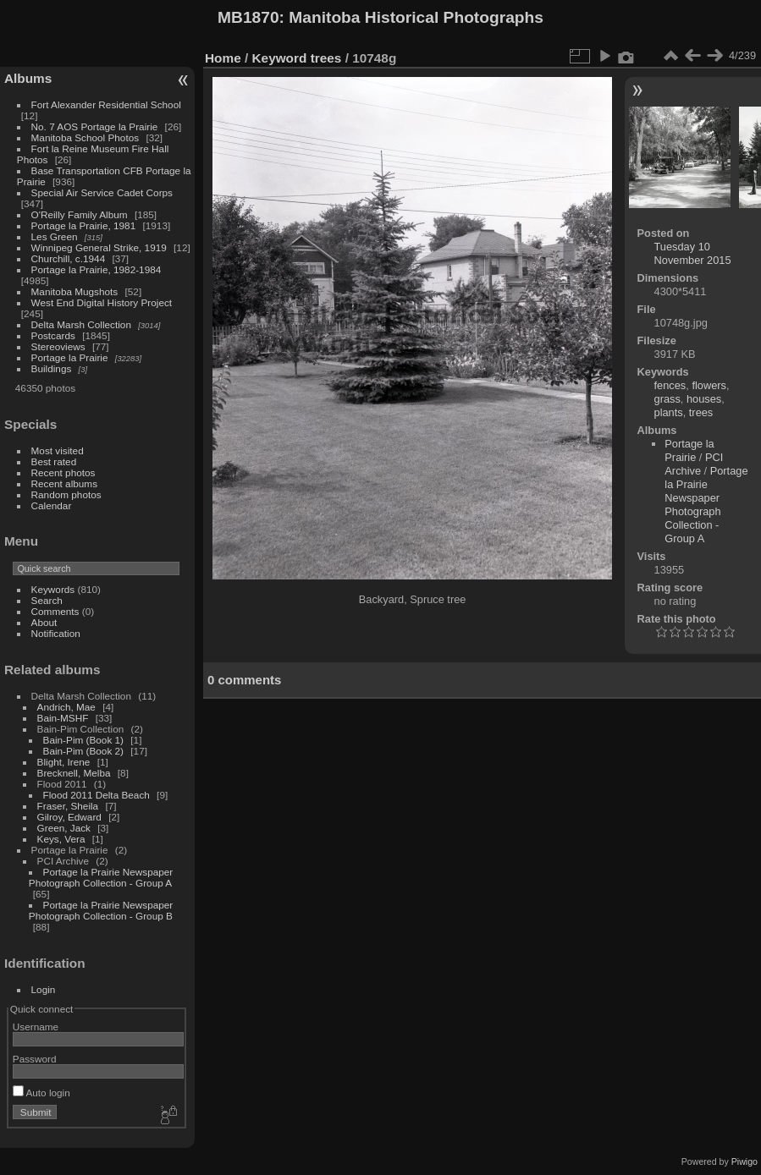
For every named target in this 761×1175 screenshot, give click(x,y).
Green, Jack (64, 827)
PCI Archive (693, 464)
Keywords (53, 589)
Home (223, 58)
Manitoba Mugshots (75, 291)
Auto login (41, 1092)
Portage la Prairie (69, 357)
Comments (55, 611)
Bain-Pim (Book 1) (83, 739)
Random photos (66, 494)
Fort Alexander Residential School (106, 104)
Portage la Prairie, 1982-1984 (96, 269)
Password (35, 1058)
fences (670, 385)
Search (47, 600)
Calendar (51, 505)
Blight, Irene (64, 761)
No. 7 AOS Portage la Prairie (94, 126)
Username (35, 1026)
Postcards (53, 335)
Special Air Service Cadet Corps (102, 192)
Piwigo (744, 1161)
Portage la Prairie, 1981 (83, 225)
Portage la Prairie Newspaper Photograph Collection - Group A (101, 877)
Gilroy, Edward (69, 816)
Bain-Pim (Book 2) (83, 750)
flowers (709, 385)
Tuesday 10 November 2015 (692, 253)
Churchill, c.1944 (68, 258)
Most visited (57, 450)
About (44, 622)
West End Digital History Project (102, 302)
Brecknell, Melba (74, 772)
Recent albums (64, 483)
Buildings (51, 368)
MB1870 (248, 17)
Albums (28, 78)
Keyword (279, 58)
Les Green (54, 236)
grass (667, 399)
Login (43, 989)
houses (704, 399)
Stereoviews (58, 346)
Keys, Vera (61, 838)
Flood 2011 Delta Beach (96, 794)
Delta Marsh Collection (81, 324)
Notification (55, 633)
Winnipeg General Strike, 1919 (99, 247)
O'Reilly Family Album (79, 214)
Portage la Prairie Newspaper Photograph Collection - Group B (101, 910)
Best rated (54, 461)
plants (668, 412)
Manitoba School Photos (85, 137)
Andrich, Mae (66, 706)
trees (326, 58)
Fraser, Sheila (68, 805)
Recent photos (63, 472)
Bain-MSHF (63, 717)
